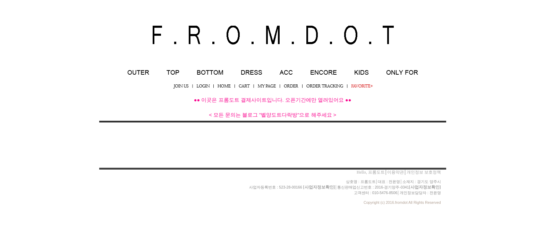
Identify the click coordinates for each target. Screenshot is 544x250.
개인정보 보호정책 (424, 172)
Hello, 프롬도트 (371, 172)
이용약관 (395, 172)
